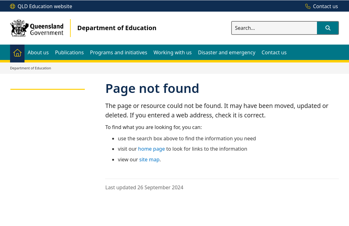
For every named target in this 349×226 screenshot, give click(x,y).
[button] (327, 28)
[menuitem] (17, 52)
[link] (47, 86)
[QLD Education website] (41, 6)
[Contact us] (320, 6)
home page (151, 148)
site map (149, 159)
